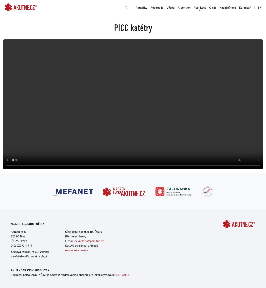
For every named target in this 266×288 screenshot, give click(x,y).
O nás (212, 8)
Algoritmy (184, 8)
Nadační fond (227, 8)
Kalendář (245, 8)
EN (259, 8)
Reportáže (156, 8)
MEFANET (122, 275)
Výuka (171, 8)
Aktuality (141, 8)
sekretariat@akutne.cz (89, 241)
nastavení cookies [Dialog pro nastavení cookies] (76, 250)
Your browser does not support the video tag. (133, 104)
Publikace (200, 8)
